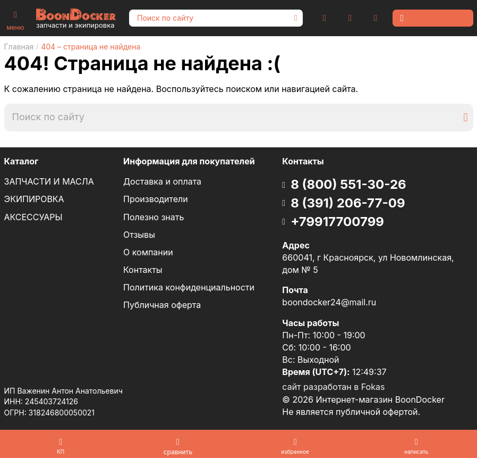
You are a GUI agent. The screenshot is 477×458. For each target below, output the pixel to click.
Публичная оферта (162, 304)
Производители (155, 199)
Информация (189, 161)
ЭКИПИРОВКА (34, 199)
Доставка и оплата (162, 181)
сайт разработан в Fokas (333, 386)
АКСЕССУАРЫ (33, 217)
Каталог (21, 161)
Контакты (143, 269)
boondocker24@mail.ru (329, 302)
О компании (148, 252)
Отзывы (139, 234)
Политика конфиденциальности (188, 287)
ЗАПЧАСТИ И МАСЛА (49, 181)
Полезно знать (153, 217)
